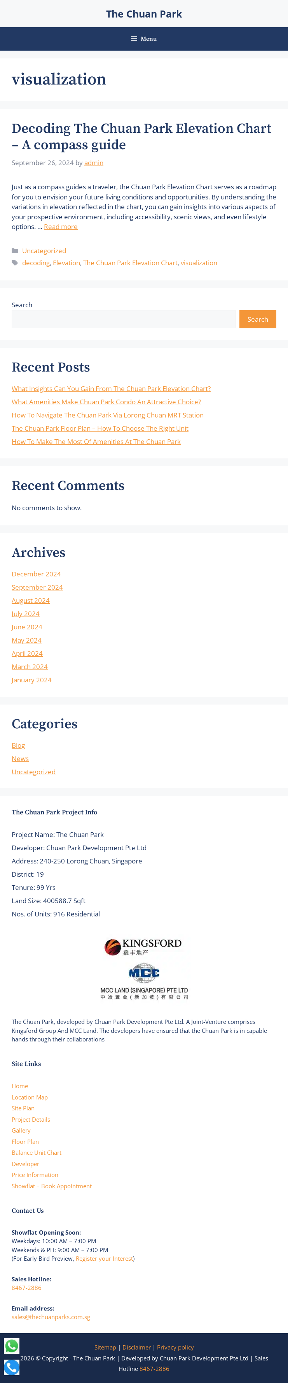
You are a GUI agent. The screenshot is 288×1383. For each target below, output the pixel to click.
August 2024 (31, 600)
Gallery (21, 1130)
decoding (36, 262)
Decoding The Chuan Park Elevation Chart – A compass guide (141, 137)
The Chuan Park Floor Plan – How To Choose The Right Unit (100, 428)
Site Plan (23, 1108)
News (20, 758)
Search (22, 304)
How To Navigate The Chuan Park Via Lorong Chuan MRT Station (108, 414)
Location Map (30, 1097)
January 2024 (32, 679)
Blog (18, 745)
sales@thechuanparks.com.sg (51, 1317)
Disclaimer (136, 1347)
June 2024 (27, 626)
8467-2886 (27, 1287)
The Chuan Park (144, 13)
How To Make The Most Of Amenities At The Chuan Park (96, 441)
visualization (199, 262)
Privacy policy (175, 1347)
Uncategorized (44, 250)
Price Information (35, 1175)
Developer (25, 1164)
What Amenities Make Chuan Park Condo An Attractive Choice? (106, 401)
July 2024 (26, 613)
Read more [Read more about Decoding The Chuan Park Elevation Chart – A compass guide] (61, 226)
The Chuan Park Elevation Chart (130, 262)
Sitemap (105, 1347)
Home (20, 1086)
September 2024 (37, 587)
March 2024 (30, 666)
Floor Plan (25, 1141)
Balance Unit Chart (36, 1152)
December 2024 (36, 573)
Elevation (66, 262)
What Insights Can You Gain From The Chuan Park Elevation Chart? (111, 388)
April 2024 (27, 653)
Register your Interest (104, 1258)
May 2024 (27, 640)
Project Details (31, 1119)
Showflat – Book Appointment (52, 1186)
